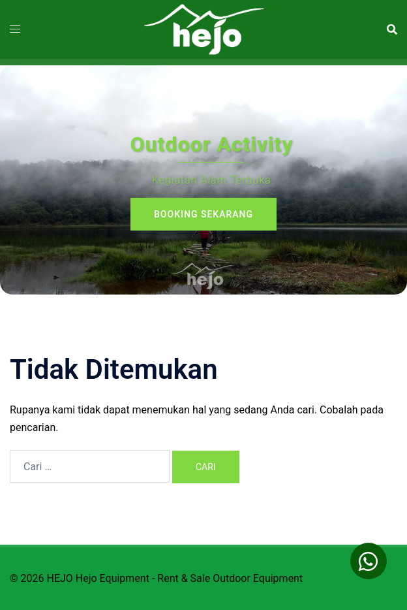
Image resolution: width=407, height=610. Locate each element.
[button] (368, 561)
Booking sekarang (203, 214)
